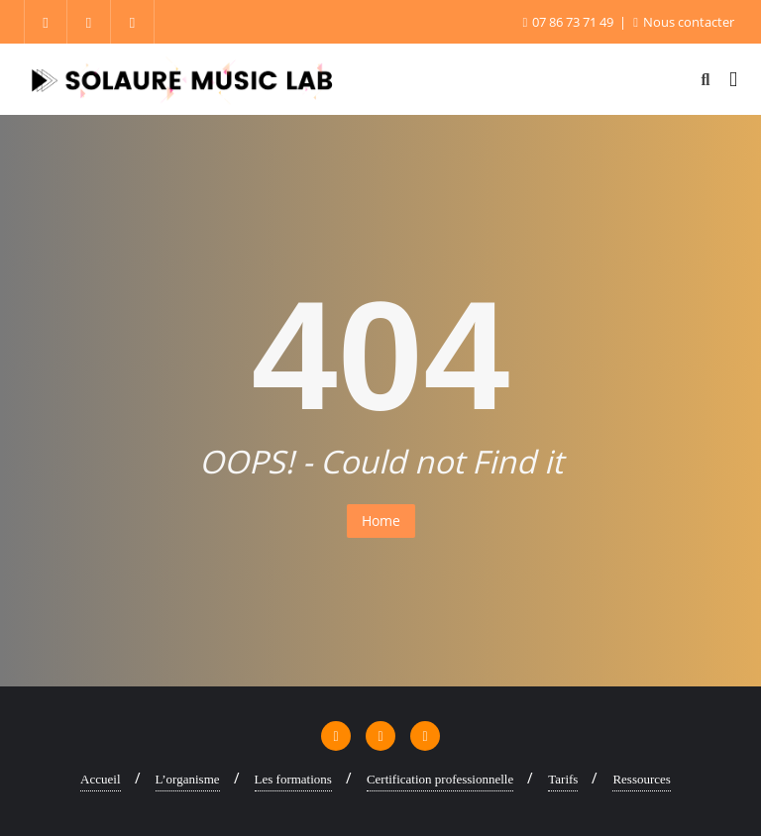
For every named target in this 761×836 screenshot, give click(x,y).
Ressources (641, 779)
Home (381, 520)
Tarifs (563, 779)
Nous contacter (683, 22)
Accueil (100, 779)
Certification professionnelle (440, 779)
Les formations (293, 779)
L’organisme (188, 779)
